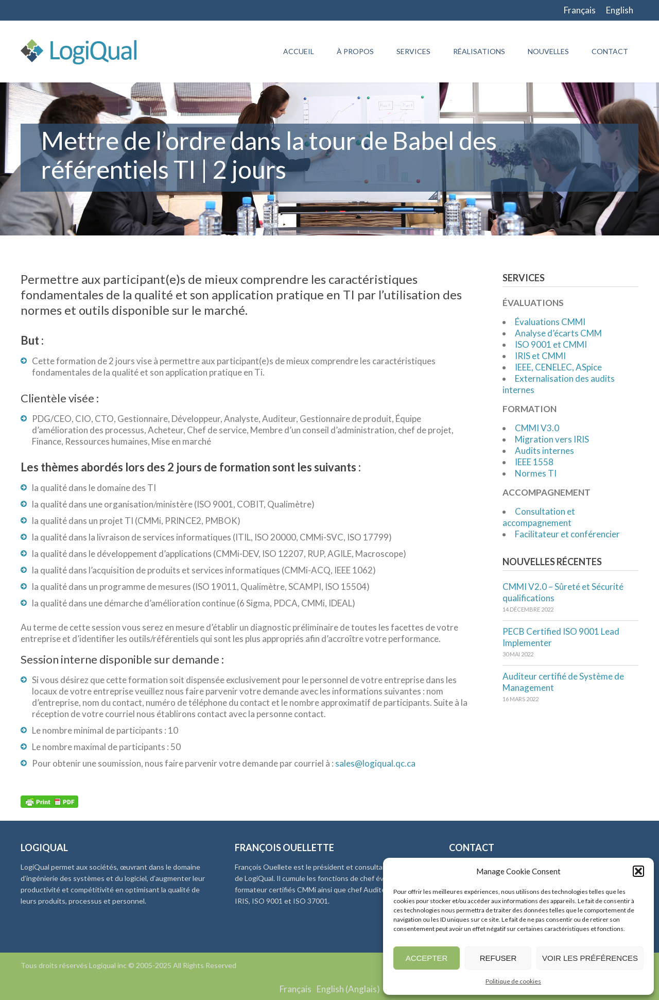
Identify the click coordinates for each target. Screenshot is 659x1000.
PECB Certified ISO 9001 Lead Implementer (560, 637)
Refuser (498, 958)
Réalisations (479, 51)
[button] (638, 871)
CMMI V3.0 (537, 427)
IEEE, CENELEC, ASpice (558, 367)
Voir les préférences (590, 958)
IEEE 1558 (534, 461)
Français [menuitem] (580, 10)
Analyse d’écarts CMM (558, 333)
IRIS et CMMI (540, 355)
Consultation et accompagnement (538, 517)
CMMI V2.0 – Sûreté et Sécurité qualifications (562, 592)
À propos (355, 51)
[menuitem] (580, 10)
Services (413, 51)
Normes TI (536, 473)
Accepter (427, 958)
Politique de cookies (513, 981)
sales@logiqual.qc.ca (375, 763)
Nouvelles (548, 51)
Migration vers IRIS (552, 439)
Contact (610, 51)
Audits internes (544, 450)
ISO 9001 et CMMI (551, 344)
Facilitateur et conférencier (567, 534)
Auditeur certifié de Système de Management (563, 682)
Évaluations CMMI (550, 321)
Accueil (298, 51)
